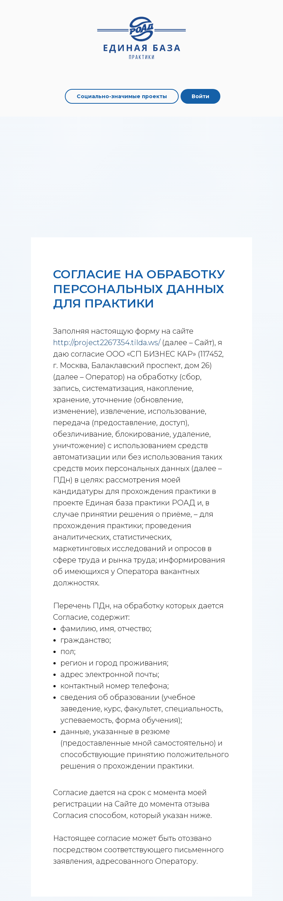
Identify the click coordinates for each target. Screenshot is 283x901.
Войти (200, 96)
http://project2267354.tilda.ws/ (106, 342)
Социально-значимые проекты (122, 96)
